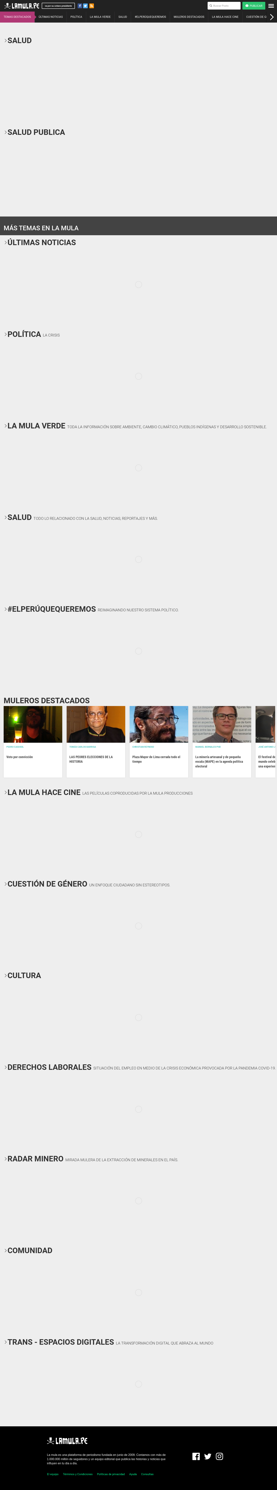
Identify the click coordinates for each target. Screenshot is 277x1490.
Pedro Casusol (15, 747)
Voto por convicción (19, 757)
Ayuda (133, 1474)
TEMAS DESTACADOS (17, 17)
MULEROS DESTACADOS (189, 17)
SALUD (122, 17)
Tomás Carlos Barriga (82, 747)
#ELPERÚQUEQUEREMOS (150, 17)
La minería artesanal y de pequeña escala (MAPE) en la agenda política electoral (219, 761)
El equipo (53, 1474)
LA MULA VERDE (100, 17)
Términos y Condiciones (78, 1474)
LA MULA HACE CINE (225, 17)
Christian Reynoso (143, 747)
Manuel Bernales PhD (208, 747)
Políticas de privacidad (111, 1474)
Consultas (147, 1474)
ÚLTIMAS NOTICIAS (51, 17)
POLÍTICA (76, 17)
